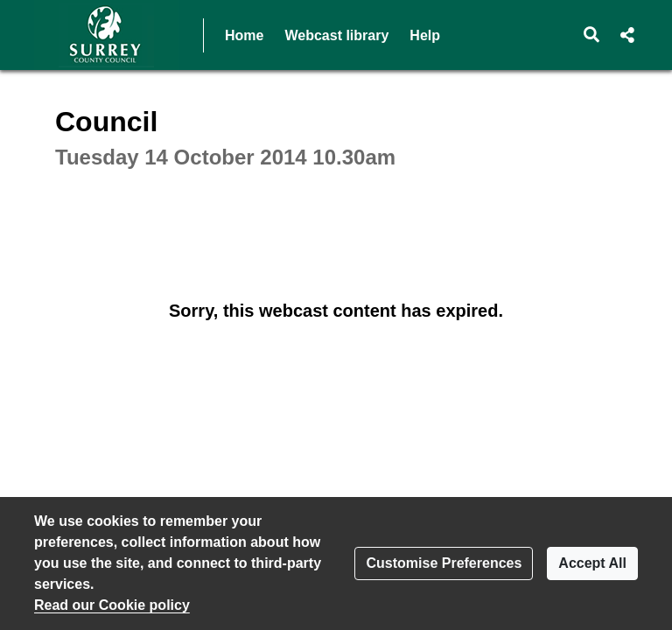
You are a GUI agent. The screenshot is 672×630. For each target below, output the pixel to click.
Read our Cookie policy (112, 605)
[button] (592, 35)
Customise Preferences (444, 563)
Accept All (592, 563)
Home (244, 35)
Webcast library (336, 35)
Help (425, 35)
